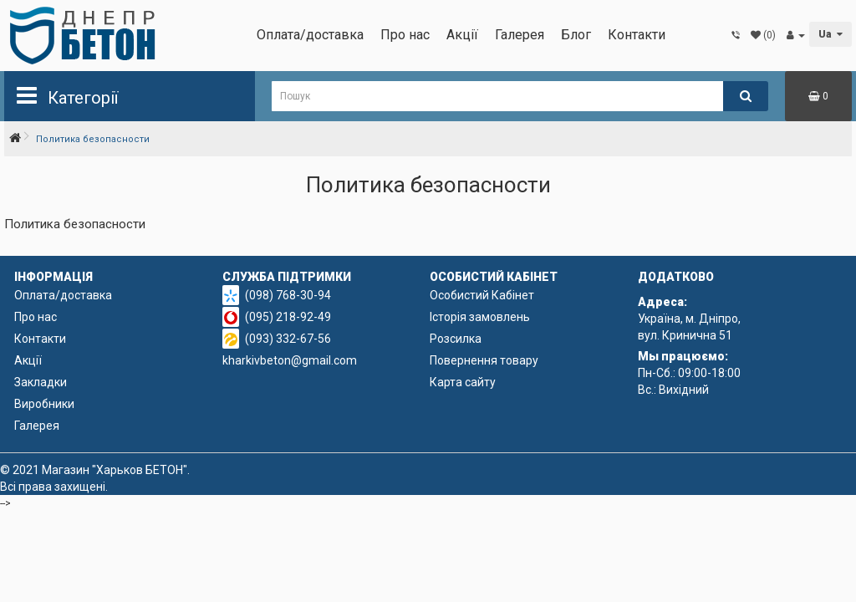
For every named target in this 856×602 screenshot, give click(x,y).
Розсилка (456, 338)
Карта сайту (463, 382)
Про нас (405, 35)
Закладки (40, 382)
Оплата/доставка (310, 35)
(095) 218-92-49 (288, 317)
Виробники (44, 404)
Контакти (636, 35)
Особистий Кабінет (482, 295)
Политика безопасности (93, 139)
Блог (576, 35)
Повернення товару (484, 360)
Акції (462, 35)
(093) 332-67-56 (288, 338)
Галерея (519, 35)
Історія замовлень (480, 317)
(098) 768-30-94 (288, 295)
